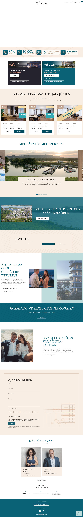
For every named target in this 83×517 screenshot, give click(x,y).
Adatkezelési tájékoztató (41, 514)
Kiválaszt (19, 131)
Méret (16, 247)
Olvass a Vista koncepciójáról (9, 293)
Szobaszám (31, 247)
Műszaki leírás (15, 78)
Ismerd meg (14, 75)
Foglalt (69, 131)
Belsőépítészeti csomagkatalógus (19, 81)
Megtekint (8, 131)
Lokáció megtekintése (8, 297)
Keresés (48, 249)
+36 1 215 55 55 (67, 2)
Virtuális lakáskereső (42, 218)
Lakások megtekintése (51, 75)
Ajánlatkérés (78, 2)
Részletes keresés (62, 249)
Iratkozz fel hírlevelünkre (41, 504)
